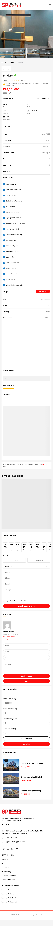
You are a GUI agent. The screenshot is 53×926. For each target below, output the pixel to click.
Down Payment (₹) (26, 711)
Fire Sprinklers (11, 207)
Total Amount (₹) (26, 701)
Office (11, 62)
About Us (5, 860)
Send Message (26, 676)
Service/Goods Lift (12, 251)
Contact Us (6, 868)
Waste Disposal (11, 274)
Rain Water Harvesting (14, 235)
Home (4, 62)
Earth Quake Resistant (14, 201)
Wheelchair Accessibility (14, 285)
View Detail (7, 640)
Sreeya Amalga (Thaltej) (31, 791)
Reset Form (28, 739)
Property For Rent (8, 894)
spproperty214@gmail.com (13, 842)
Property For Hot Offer (9, 898)
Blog (3, 864)
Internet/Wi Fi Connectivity (15, 223)
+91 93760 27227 (10, 838)
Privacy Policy (6, 872)
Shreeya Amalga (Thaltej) (32, 777)
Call (26, 681)
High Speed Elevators (13, 218)
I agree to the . (15, 601)
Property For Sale (7, 890)
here (44, 464)
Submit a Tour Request (26, 606)
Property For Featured (9, 902)
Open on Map (43, 291)
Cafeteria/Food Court (13, 190)
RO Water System (12, 246)
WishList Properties (8, 880)
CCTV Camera (11, 195)
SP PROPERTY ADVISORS (11, 634)
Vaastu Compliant (12, 263)
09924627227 (10, 637)
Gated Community (13, 212)
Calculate (26, 744)
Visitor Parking (11, 268)
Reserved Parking (12, 240)
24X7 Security (11, 184)
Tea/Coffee (10, 257)
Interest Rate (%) (26, 731)
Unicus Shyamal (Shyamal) (32, 763)
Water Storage (11, 279)
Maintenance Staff (12, 229)
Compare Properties (9, 876)
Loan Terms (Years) (26, 721)
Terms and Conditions (21, 601)
